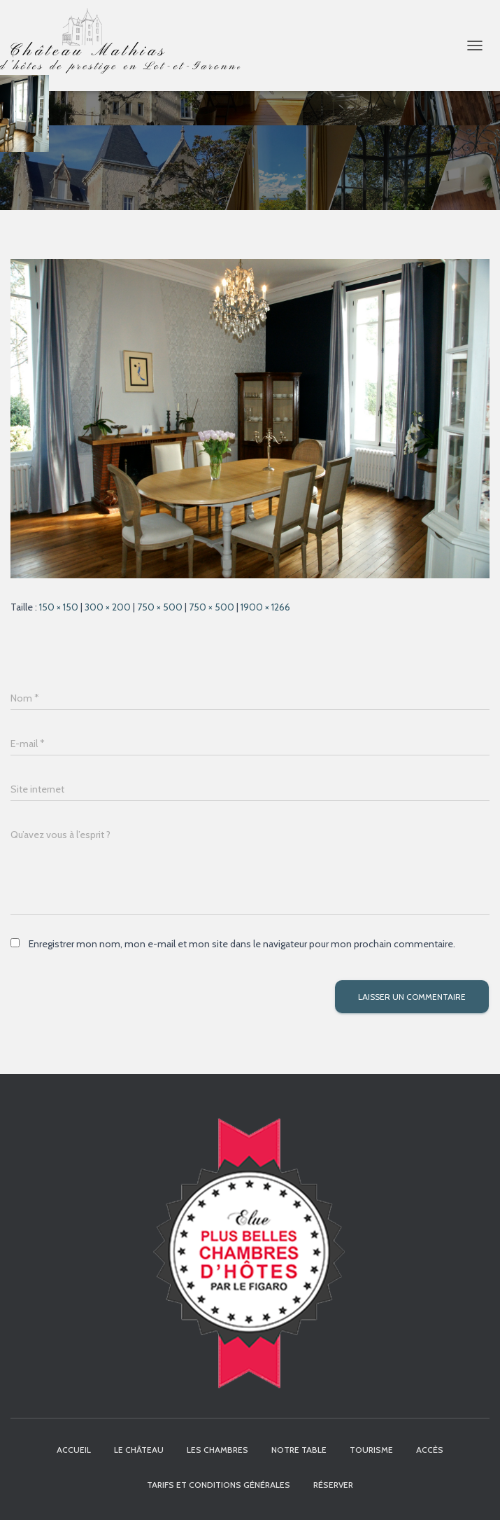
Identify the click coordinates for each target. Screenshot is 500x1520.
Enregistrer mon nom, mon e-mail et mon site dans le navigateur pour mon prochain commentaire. (242, 943)
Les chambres (217, 1449)
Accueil (74, 1449)
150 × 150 (58, 607)
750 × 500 (160, 607)
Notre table (299, 1449)
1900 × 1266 (265, 607)
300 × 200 (108, 607)
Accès (429, 1449)
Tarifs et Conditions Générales (218, 1484)
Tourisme (371, 1449)
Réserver (333, 1484)
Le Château (139, 1449)
